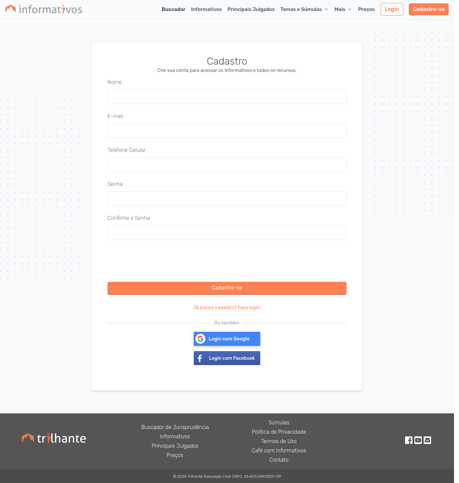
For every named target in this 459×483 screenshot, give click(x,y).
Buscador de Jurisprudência (175, 427)
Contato (279, 460)
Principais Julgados (251, 9)
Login (392, 9)
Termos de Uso (279, 441)
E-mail (115, 116)
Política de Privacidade (279, 432)
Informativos (206, 9)
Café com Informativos (279, 450)
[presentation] (158, 261)
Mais (343, 9)
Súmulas (279, 422)
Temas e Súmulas (304, 9)
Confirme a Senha (129, 218)
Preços (366, 9)
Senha (115, 184)
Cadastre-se (429, 9)
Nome (115, 82)
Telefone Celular (127, 150)
